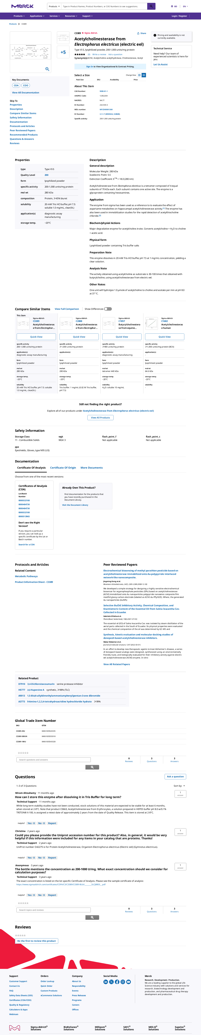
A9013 (21, 695)
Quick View (36, 336)
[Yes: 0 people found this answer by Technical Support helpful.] (31, 816)
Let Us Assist (160, 64)
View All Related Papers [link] (116, 664)
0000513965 (24, 516)
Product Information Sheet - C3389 (34, 582)
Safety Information (21, 117)
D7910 (21, 684)
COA (16, 85)
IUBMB (116, 114)
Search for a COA (27, 544)
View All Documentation (25, 92)
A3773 (21, 701)
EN (185, 6)
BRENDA (109, 114)
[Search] (151, 6)
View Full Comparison (67, 308)
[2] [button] (100, 215)
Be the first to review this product (37, 927)
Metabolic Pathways (26, 576)
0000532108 (24, 500)
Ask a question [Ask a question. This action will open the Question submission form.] (115, 54)
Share (141, 33)
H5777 (21, 689)
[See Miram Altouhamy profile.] (25, 786)
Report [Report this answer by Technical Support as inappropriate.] (52, 815)
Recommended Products (24, 134)
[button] (179, 16)
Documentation (19, 121)
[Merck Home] (22, 6)
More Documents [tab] (92, 467)
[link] (23, 753)
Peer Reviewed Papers (22, 130)
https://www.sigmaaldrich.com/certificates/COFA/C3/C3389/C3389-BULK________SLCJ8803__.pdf (61, 877)
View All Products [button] (100, 417)
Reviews (14, 143)
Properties (16, 104)
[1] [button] (164, 208)
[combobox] (101, 6)
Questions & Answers (22, 139)
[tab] (15, 24)
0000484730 (24, 504)
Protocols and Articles (22, 126)
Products (13, 24)
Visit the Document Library (75, 505)
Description (16, 109)
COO (25, 85)
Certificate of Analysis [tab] (31, 467)
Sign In (89, 66)
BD (174, 6)
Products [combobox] (53, 6)
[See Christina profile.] (20, 824)
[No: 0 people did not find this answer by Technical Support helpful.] (41, 816)
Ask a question (175, 769)
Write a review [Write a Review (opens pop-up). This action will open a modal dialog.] (99, 54)
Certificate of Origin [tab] (63, 467)
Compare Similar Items (23, 113)
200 (47, 175)
